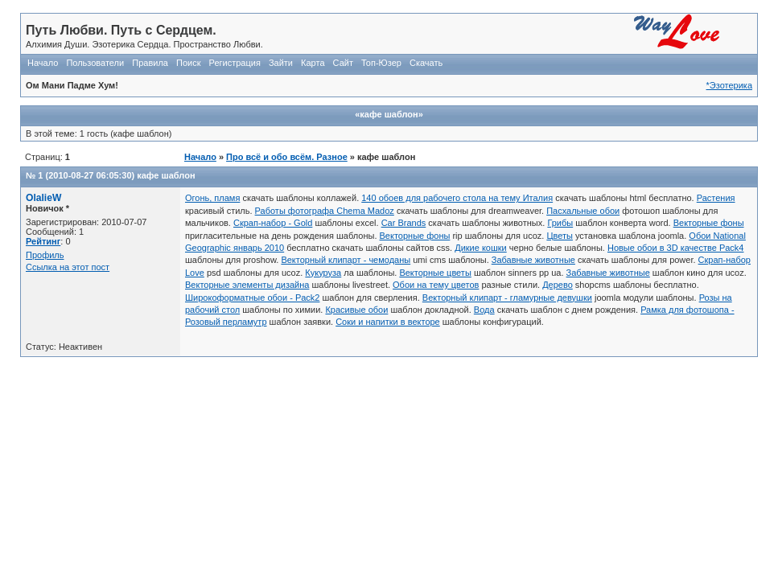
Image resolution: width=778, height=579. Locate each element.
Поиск (188, 63)
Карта (312, 63)
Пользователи (95, 63)
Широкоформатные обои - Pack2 (252, 297)
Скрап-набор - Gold (272, 223)
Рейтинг (43, 241)
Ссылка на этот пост (67, 267)
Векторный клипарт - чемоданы (345, 260)
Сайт (343, 63)
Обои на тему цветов (436, 285)
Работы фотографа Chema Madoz (324, 211)
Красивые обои (356, 309)
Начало (42, 63)
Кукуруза (323, 272)
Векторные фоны (708, 223)
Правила (150, 63)
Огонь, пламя (212, 198)
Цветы (559, 235)
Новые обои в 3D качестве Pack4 (675, 248)
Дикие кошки (481, 248)
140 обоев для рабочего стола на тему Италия (457, 198)
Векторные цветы (435, 272)
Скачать (426, 63)
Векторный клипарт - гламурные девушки (507, 297)
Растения (716, 198)
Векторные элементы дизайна (247, 285)
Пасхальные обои (583, 211)
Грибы (560, 223)
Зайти (281, 63)
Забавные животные (533, 260)
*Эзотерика (729, 85)
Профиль (45, 255)
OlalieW (43, 197)
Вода (484, 309)
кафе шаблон (166, 175)
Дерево (557, 285)
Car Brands (403, 223)
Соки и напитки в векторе (387, 321)
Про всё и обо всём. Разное (287, 157)
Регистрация (235, 63)
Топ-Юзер (381, 63)
